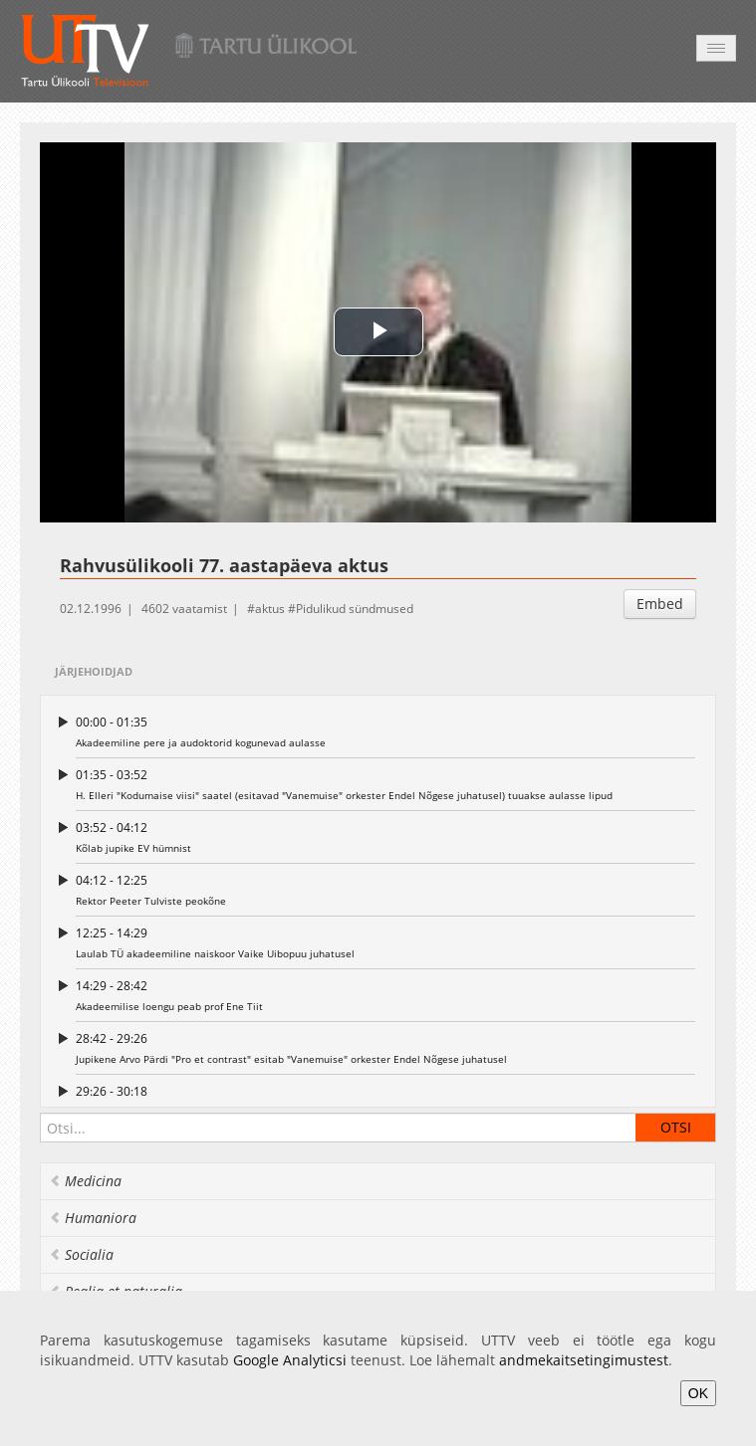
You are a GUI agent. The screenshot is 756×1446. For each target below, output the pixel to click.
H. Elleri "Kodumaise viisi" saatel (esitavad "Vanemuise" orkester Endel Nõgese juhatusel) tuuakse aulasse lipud (385, 783)
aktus (270, 608)
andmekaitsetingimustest (583, 1359)
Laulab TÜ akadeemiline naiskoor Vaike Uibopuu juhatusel (385, 942)
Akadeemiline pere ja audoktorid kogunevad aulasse (385, 731)
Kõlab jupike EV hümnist (385, 836)
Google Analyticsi (290, 1359)
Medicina (85, 1180)
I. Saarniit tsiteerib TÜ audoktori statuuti (385, 1100)
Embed (659, 603)
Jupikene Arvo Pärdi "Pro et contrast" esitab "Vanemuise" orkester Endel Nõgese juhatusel (385, 1047)
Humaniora (92, 1217)
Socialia (81, 1254)
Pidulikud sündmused (354, 608)
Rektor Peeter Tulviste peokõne (385, 889)
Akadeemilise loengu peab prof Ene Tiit (385, 994)
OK (698, 1393)
